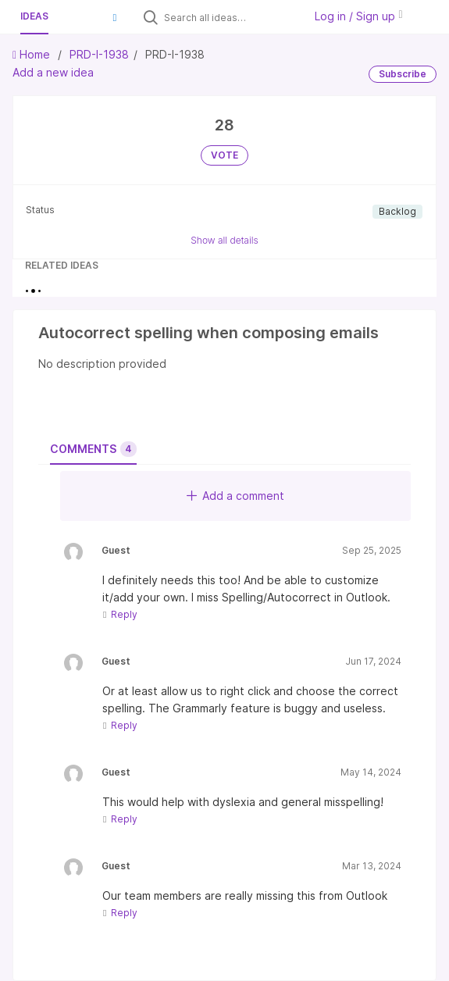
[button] (114, 17)
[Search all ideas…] (230, 17)
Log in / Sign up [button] (358, 16)
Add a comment (235, 495)
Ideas (34, 16)
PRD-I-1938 (99, 54)
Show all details (224, 240)
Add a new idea (53, 72)
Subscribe (402, 74)
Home (32, 54)
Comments (93, 449)
